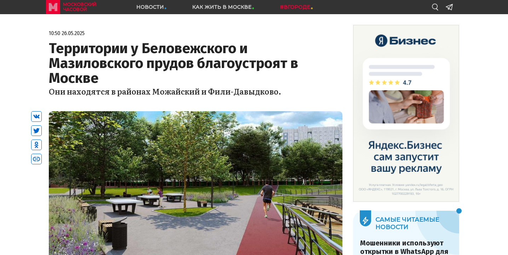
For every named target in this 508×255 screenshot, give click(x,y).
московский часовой (79, 7)
